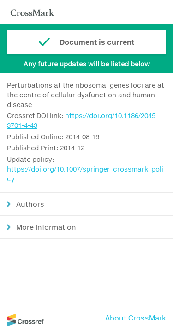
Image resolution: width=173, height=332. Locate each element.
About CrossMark (135, 318)
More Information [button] (46, 227)
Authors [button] (30, 204)
